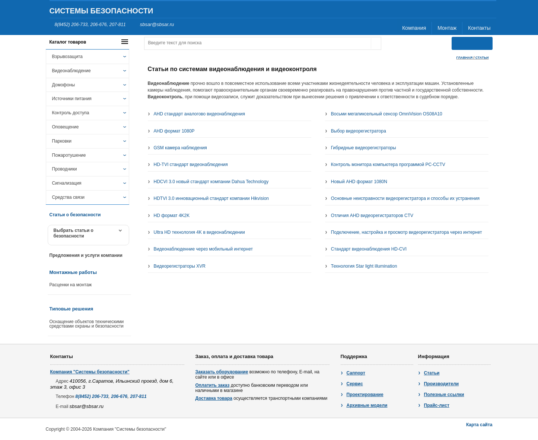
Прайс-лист (436, 405)
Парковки (61, 141)
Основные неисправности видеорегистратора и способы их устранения (405, 198)
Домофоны (63, 84)
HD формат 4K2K (172, 215)
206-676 (98, 24)
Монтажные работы (73, 272)
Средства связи (68, 197)
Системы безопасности (101, 11)
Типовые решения (71, 309)
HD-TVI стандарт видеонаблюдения (191, 164)
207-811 (117, 24)
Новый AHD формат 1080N (359, 181)
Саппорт (356, 373)
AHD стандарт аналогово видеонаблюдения (199, 114)
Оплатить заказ (212, 385)
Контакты (479, 28)
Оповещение (65, 127)
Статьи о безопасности (75, 214)
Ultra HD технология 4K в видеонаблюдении (199, 232)
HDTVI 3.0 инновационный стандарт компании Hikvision (211, 198)
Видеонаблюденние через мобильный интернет (203, 249)
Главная (464, 58)
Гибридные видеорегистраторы (363, 147)
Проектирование (365, 394)
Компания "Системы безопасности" (90, 371)
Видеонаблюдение (71, 70)
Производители (441, 383)
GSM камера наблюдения (180, 147)
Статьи (432, 373)
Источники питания (72, 98)
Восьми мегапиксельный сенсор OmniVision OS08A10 (386, 114)
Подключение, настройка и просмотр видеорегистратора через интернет (406, 232)
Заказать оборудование (221, 371)
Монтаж (446, 28)
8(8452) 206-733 (71, 24)
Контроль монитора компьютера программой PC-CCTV (388, 164)
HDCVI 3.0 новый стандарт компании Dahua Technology (211, 181)
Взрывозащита (67, 56)
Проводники (64, 169)
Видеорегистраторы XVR (180, 266)
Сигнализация (67, 183)
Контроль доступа (70, 112)
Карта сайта (479, 424)
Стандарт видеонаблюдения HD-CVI (369, 249)
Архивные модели (367, 405)
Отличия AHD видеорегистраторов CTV (372, 215)
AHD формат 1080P (174, 131)
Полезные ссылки (444, 394)
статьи (482, 58)
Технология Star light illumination (364, 266)
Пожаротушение (69, 155)
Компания (414, 28)
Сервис (355, 383)
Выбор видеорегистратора (358, 131)
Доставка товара (213, 398)
